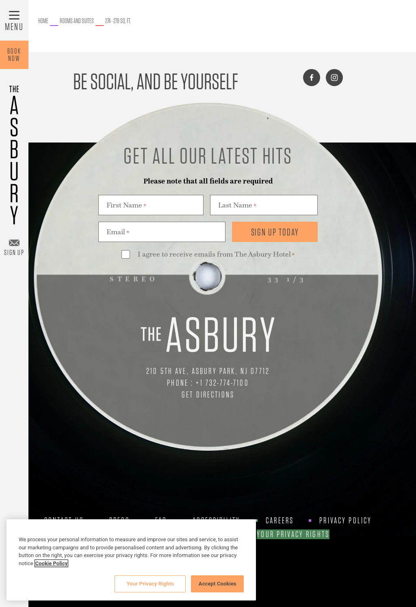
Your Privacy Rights (293, 534)
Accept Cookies (217, 584)
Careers (280, 520)
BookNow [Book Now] (14, 55)
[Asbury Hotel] (14, 151)
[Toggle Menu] (14, 20)
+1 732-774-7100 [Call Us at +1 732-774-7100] (222, 383)
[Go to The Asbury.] (43, 21)
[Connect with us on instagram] (334, 77)
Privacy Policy (345, 520)
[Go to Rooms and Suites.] (77, 21)
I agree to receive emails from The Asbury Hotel (216, 254)
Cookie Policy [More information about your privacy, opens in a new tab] (51, 563)
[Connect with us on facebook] (311, 77)
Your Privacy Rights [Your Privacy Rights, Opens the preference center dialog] (150, 584)
